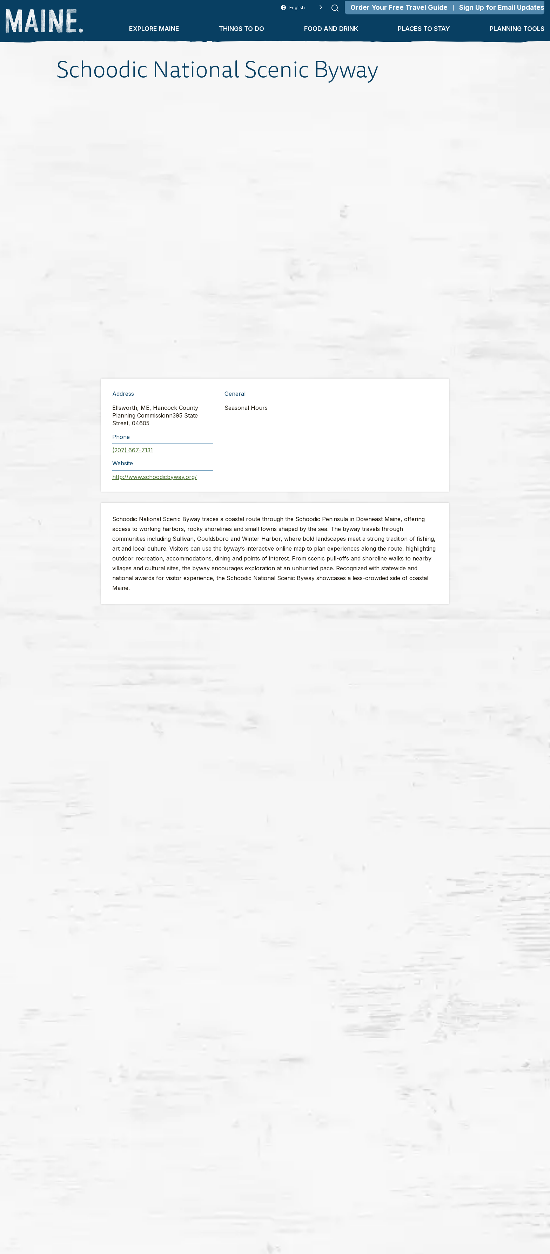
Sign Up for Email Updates (501, 8)
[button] (276, 230)
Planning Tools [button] (517, 28)
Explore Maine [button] (154, 28)
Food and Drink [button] (331, 28)
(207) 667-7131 (132, 450)
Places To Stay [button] (424, 28)
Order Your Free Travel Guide (399, 8)
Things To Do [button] (241, 28)
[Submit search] (335, 8)
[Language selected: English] (301, 7)
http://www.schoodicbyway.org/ (154, 476)
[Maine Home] (44, 21)
